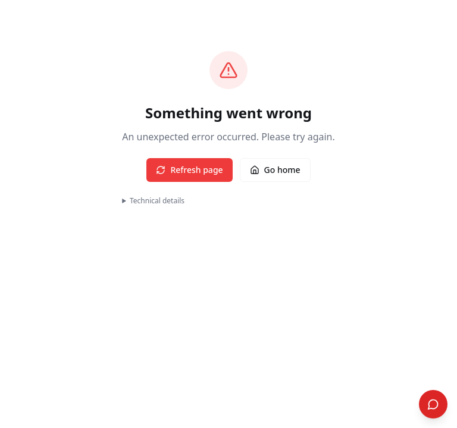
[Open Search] (433, 404)
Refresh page (189, 169)
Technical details (157, 201)
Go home (275, 169)
